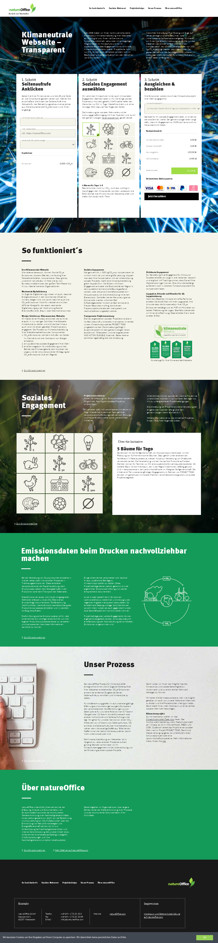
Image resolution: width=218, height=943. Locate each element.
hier (164, 741)
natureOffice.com (118, 914)
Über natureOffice (173, 8)
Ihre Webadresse (29, 129)
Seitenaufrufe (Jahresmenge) (33, 140)
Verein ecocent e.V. (110, 118)
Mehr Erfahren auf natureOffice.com (71, 850)
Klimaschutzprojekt (154, 103)
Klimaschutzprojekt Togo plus (160, 719)
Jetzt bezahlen (157, 196)
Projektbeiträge (137, 8)
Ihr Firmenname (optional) (32, 118)
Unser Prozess (155, 8)
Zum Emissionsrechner (34, 370)
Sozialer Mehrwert (117, 8)
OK (204, 937)
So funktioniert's (97, 8)
